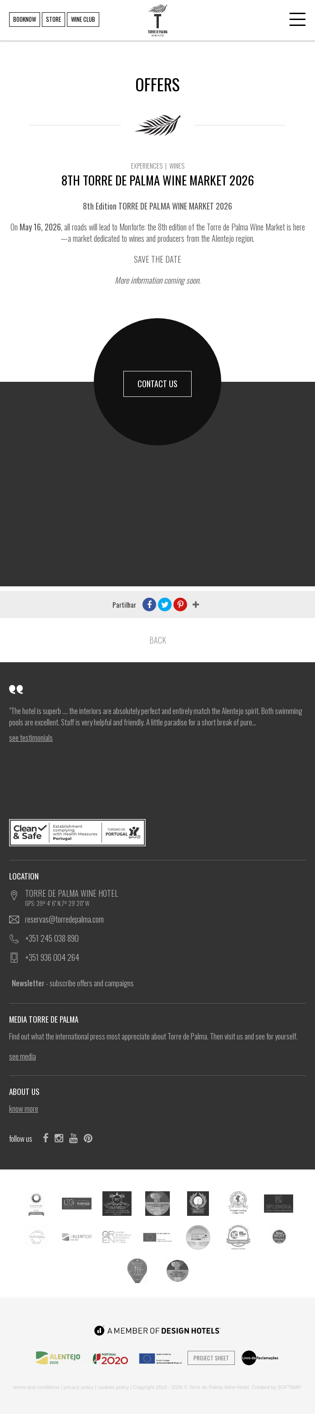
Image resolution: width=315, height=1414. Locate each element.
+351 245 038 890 (52, 938)
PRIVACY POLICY (79, 1387)
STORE (53, 19)
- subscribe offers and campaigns (73, 983)
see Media (22, 1056)
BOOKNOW (24, 19)
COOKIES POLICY (113, 1387)
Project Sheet (211, 1358)
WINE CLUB (83, 19)
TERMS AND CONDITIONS (36, 1387)
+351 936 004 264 (52, 957)
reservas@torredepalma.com (64, 919)
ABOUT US (27, 1091)
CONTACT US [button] (157, 384)
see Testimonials (31, 737)
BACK (157, 640)
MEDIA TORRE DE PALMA (46, 1019)
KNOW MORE (23, 1108)
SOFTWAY (290, 1387)
